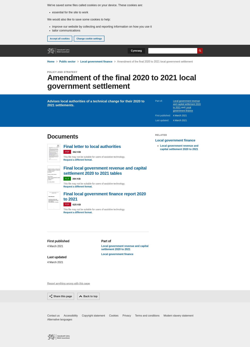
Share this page (62, 296)
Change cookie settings (89, 38)
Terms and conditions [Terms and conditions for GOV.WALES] (147, 315)
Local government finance (96, 61)
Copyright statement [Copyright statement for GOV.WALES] (93, 315)
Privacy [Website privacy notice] (127, 315)
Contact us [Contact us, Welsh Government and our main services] (53, 315)
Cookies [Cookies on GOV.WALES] (114, 315)
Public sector (67, 61)
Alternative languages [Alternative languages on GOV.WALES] (59, 319)
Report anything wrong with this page (68, 283)
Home (50, 61)
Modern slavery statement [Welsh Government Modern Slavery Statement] (178, 315)
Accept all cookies (60, 38)
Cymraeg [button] (136, 50)
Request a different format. (77, 159)
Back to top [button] (90, 296)
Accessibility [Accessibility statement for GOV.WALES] (71, 315)
